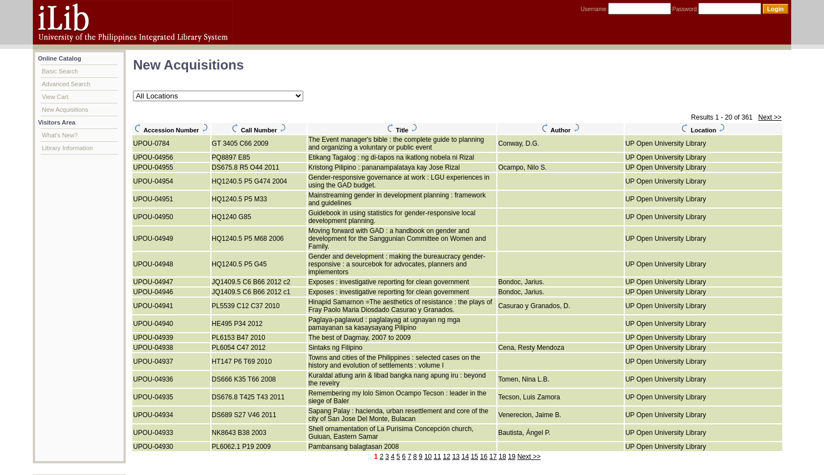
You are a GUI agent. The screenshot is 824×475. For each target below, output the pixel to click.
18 (502, 457)
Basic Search (60, 71)
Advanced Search (66, 84)
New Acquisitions (65, 109)
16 (483, 457)
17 (493, 457)
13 (456, 457)
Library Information (67, 148)
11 (437, 457)
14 (464, 457)
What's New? (59, 135)
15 (474, 457)
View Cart (55, 96)
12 (446, 457)
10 (428, 457)
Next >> (770, 117)
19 (511, 457)
